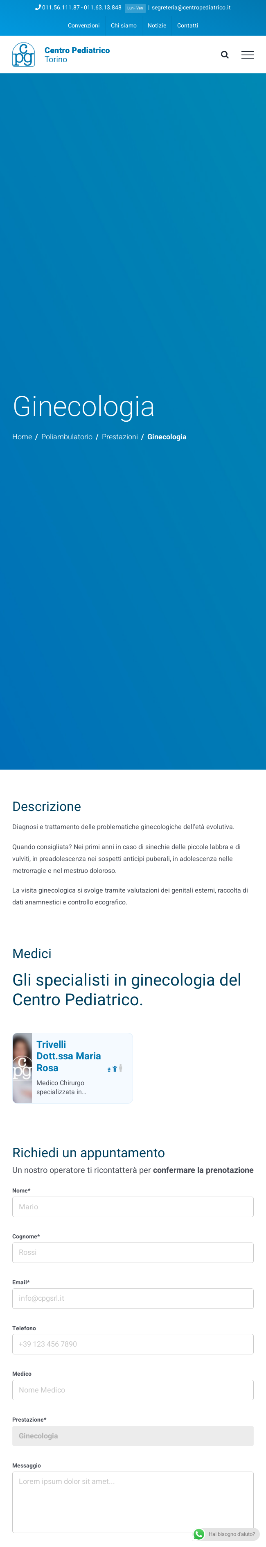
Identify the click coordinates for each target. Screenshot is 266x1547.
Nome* (21, 1191)
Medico (22, 1374)
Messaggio (26, 1466)
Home (22, 437)
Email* (20, 1282)
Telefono (24, 1328)
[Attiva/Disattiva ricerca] (225, 54)
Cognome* (26, 1237)
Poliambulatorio (66, 437)
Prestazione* (29, 1420)
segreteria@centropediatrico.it (191, 7)
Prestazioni (120, 437)
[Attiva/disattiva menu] (247, 55)
